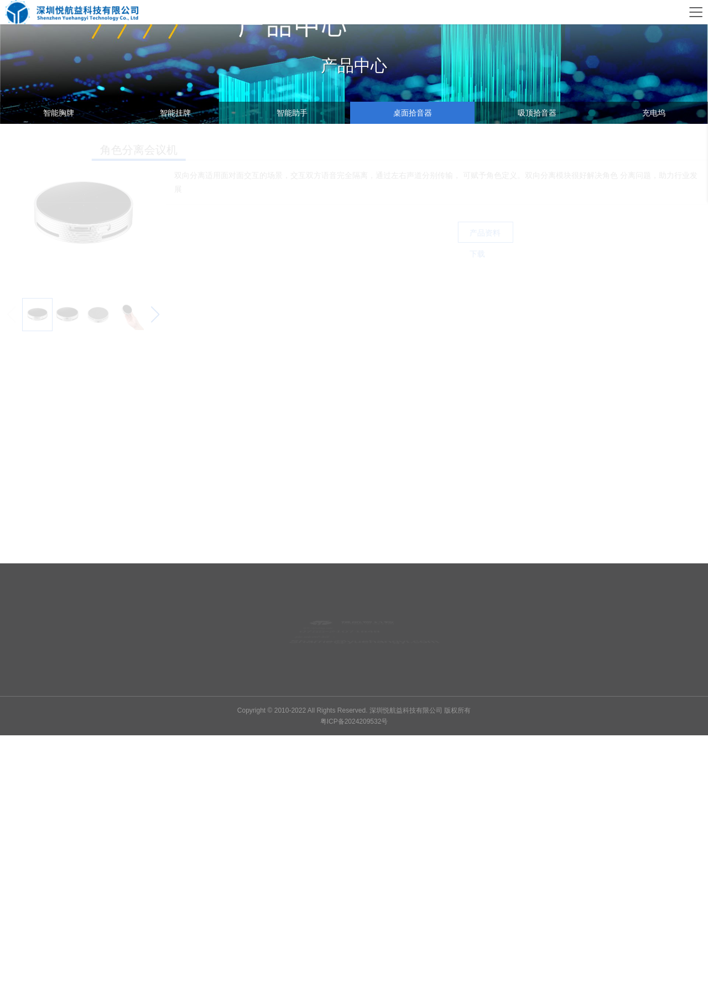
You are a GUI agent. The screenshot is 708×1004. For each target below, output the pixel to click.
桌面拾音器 (412, 112)
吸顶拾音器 (537, 112)
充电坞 (653, 112)
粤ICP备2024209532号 (354, 721)
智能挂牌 (175, 112)
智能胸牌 (58, 112)
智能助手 (292, 112)
